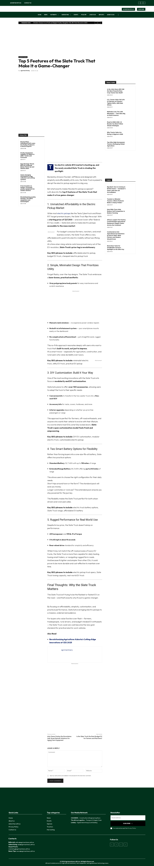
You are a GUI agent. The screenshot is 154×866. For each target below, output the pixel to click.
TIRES (108, 180)
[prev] (96, 23)
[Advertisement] (60, 42)
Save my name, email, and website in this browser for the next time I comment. (70, 775)
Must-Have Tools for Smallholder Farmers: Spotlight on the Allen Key (115, 247)
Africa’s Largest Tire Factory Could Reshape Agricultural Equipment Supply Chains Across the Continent (116, 222)
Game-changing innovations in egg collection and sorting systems (27, 177)
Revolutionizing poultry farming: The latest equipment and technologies (28, 199)
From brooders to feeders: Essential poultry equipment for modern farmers (27, 188)
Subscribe (128, 824)
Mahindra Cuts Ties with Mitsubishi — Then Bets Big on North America (116, 113)
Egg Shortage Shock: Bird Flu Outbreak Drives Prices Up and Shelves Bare (27, 166)
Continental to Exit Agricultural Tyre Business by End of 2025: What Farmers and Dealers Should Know (115, 235)
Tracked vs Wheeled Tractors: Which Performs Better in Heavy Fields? (115, 200)
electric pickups (63, 213)
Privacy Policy (132, 828)
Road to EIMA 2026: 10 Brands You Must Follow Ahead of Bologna (115, 123)
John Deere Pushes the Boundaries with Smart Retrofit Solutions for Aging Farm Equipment (59, 738)
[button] (118, 14)
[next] (99, 23)
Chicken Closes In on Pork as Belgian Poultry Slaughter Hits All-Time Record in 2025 (60, 23)
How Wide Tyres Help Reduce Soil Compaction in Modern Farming (116, 211)
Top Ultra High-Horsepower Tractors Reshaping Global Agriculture (116, 144)
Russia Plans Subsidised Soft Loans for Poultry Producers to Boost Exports (27, 144)
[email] (127, 817)
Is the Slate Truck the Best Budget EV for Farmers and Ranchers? (89, 737)
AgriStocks (23, 57)
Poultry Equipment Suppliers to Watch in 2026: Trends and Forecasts (27, 155)
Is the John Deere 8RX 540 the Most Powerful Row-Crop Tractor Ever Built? (115, 91)
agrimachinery (25, 70)
